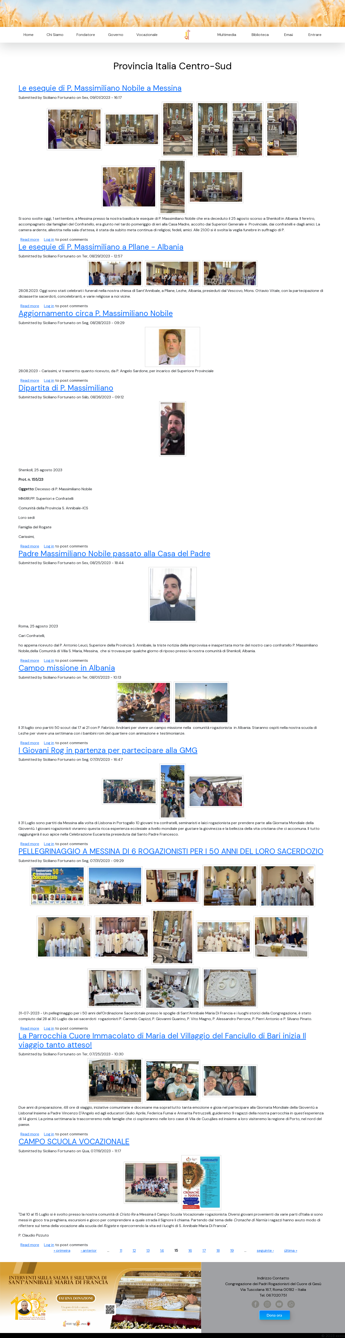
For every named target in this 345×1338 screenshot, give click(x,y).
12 (134, 1250)
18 (218, 1250)
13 (148, 1250)
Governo (115, 34)
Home (29, 34)
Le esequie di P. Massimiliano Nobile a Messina (100, 88)
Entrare (314, 34)
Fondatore (86, 34)
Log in (49, 239)
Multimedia (226, 34)
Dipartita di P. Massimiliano (66, 388)
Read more (29, 239)
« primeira (62, 1250)
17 (204, 1250)
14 (162, 1250)
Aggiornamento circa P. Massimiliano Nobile (96, 313)
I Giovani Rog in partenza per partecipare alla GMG (108, 750)
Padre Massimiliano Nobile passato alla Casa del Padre (114, 554)
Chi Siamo (55, 34)
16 (190, 1250)
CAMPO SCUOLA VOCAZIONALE (74, 1142)
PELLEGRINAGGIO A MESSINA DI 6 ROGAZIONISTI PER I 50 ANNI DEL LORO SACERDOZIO (171, 851)
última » (290, 1250)
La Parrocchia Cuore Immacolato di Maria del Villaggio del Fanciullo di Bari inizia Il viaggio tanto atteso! (162, 1040)
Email (287, 34)
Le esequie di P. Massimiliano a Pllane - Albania (101, 247)
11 (121, 1250)
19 (232, 1250)
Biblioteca (260, 34)
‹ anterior (89, 1250)
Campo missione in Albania (67, 668)
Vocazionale (147, 34)
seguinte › (265, 1250)
